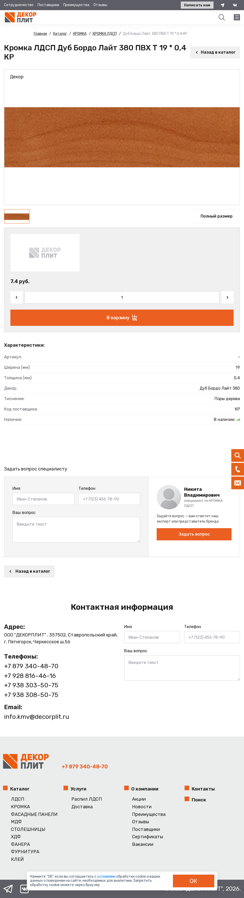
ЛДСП (17, 799)
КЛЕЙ (17, 859)
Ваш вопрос (24, 512)
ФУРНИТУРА (25, 852)
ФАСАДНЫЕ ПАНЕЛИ (34, 814)
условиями (106, 876)
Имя (16, 488)
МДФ (16, 822)
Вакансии (142, 844)
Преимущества (76, 5)
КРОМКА (20, 807)
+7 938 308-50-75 (31, 694)
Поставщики (48, 5)
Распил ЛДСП (86, 799)
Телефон (86, 488)
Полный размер (217, 216)
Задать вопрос (194, 534)
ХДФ (16, 837)
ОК (193, 881)
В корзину (122, 318)
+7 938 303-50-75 (31, 685)
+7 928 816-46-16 (30, 675)
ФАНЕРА (20, 844)
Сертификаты (147, 837)
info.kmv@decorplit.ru (36, 716)
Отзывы (100, 5)
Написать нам (197, 5)
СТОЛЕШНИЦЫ (28, 829)
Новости (142, 807)
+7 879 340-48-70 (31, 666)
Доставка (82, 807)
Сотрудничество (19, 5)
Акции (139, 799)
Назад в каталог (215, 52)
